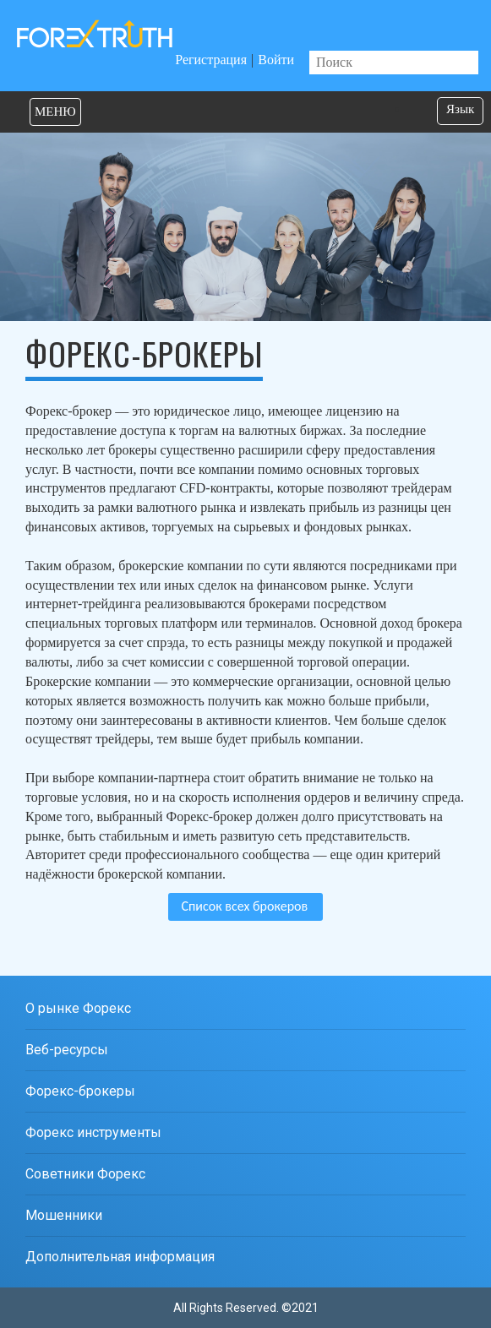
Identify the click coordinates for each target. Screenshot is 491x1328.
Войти (276, 59)
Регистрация (211, 59)
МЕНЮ (55, 111)
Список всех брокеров (244, 906)
